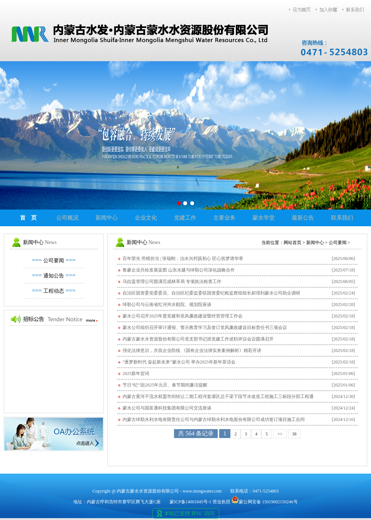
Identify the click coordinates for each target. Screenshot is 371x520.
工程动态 (53, 291)
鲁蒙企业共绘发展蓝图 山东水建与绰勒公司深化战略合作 (179, 270)
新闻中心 (107, 218)
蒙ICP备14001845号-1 (190, 501)
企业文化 (146, 218)
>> (280, 434)
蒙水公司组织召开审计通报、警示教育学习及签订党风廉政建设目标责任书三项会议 (205, 327)
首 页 (28, 218)
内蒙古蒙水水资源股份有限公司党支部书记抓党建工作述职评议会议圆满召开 (198, 339)
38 (294, 434)
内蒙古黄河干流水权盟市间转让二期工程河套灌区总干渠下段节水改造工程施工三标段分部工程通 (218, 396)
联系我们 (342, 218)
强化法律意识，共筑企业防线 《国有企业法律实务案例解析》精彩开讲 (192, 350)
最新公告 (303, 218)
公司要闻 (53, 260)
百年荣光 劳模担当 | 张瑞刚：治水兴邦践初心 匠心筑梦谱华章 (183, 258)
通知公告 (53, 276)
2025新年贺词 (136, 373)
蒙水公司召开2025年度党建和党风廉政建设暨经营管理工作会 (183, 316)
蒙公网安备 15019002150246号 (264, 501)
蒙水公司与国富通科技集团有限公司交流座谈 (167, 408)
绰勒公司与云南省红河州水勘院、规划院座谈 (167, 304)
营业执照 (221, 501)
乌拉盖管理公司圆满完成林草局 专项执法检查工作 (172, 281)
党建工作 (185, 218)
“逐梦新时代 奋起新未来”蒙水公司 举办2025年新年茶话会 (179, 362)
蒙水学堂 (264, 218)
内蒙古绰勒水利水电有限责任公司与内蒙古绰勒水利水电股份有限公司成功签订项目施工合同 (214, 419)
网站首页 (292, 242)
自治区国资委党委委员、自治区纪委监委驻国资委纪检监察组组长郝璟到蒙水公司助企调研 (211, 293)
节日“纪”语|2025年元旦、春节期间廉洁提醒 (165, 385)
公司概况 (67, 218)
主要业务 (224, 218)
